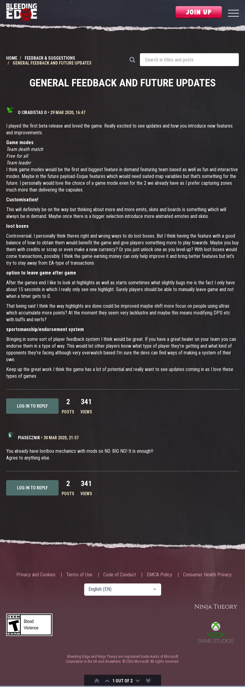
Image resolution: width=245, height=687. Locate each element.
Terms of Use (79, 574)
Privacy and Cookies (35, 574)
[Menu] (233, 14)
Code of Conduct (119, 574)
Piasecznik (29, 437)
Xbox (216, 632)
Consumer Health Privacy (207, 574)
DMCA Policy (159, 574)
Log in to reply (32, 406)
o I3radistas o (32, 112)
